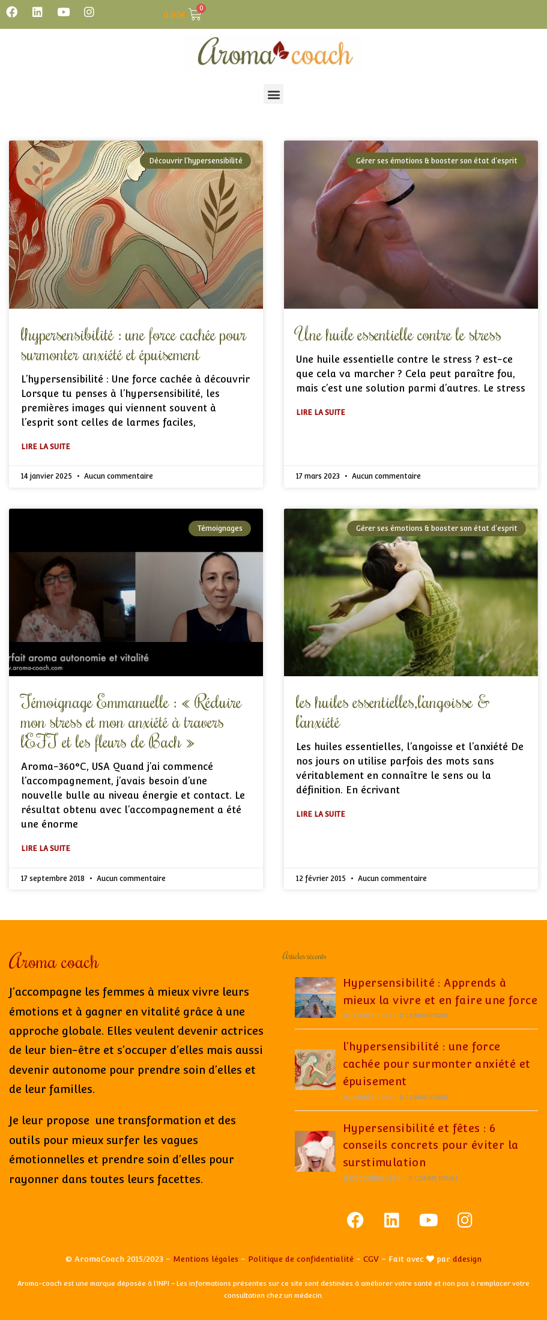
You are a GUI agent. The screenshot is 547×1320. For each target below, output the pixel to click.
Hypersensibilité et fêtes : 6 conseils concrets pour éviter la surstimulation (431, 1145)
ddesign (467, 1259)
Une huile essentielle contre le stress (398, 333)
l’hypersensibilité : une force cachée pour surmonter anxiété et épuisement (133, 343)
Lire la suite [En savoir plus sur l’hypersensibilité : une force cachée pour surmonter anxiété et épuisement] (45, 447)
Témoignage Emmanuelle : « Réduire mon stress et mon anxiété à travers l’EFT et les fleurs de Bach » (131, 720)
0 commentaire (424, 1016)
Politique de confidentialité (301, 1259)
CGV (371, 1259)
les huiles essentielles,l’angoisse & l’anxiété (393, 711)
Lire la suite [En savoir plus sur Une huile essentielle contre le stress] (320, 412)
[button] (273, 94)
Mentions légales (205, 1259)
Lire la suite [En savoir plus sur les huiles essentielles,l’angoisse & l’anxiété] (320, 814)
